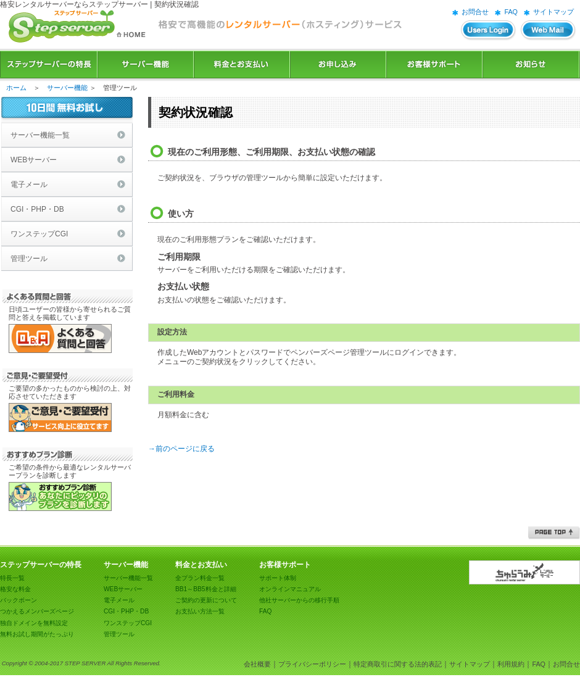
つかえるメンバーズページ (37, 611)
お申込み (338, 64)
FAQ (511, 11)
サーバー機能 (145, 64)
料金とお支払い (242, 64)
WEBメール (548, 30)
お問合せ (475, 11)
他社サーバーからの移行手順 (299, 600)
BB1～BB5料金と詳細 (205, 589)
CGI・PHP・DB (37, 209)
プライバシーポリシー (312, 664)
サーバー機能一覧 (40, 135)
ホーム (16, 87)
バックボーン (18, 600)
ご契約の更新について (206, 600)
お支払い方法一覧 (200, 611)
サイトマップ (553, 11)
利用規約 (510, 664)
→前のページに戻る (181, 448)
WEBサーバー (33, 160)
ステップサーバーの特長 (48, 64)
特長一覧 (12, 578)
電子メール (29, 184)
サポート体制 (277, 578)
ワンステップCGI (39, 234)
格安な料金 (15, 589)
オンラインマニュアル (290, 589)
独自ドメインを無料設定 (34, 623)
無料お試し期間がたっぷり (37, 634)
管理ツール (29, 258)
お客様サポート (434, 64)
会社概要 (257, 664)
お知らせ (531, 64)
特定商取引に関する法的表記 (398, 664)
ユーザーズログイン (488, 30)
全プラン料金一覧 (200, 578)
